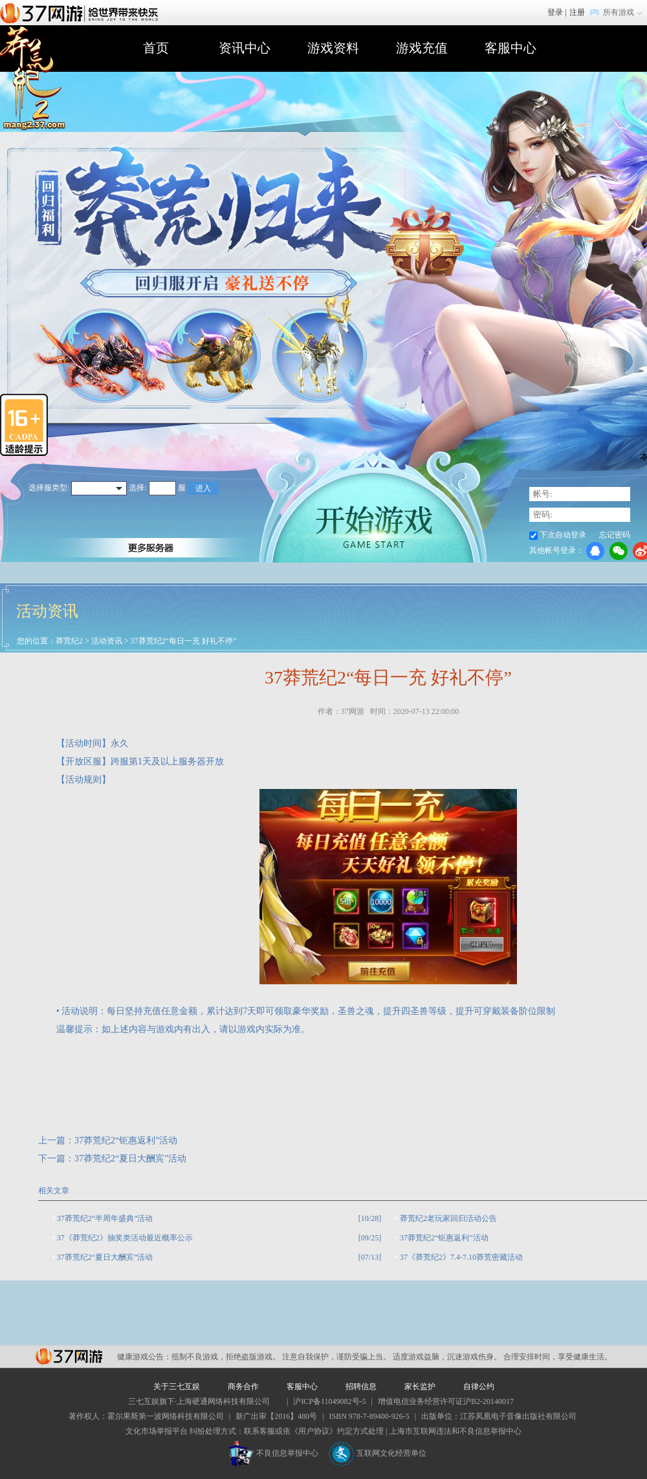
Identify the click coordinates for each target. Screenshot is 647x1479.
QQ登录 (595, 551)
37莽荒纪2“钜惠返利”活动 (125, 1140)
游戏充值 (422, 48)
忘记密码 (614, 534)
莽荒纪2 (69, 640)
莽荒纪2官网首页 (32, 79)
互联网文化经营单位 (377, 1453)
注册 (577, 12)
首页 (156, 48)
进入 (203, 488)
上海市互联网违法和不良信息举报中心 (455, 1431)
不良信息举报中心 (273, 1453)
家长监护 (419, 1386)
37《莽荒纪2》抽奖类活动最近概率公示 (125, 1237)
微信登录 (618, 551)
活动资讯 (106, 640)
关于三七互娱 (176, 1386)
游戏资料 (333, 48)
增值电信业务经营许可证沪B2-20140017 (446, 1401)
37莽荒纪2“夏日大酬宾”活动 (130, 1158)
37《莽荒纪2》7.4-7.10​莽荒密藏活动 (461, 1257)
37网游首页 (82, 12)
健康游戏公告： (144, 1356)
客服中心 (510, 48)
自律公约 (478, 1386)
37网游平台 (69, 1356)
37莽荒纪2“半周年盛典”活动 (105, 1218)
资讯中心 (244, 48)
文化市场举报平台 (157, 1431)
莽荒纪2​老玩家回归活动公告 (448, 1218)
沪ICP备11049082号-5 (329, 1401)
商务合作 (243, 1386)
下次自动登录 (563, 534)
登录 (555, 12)
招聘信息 (361, 1386)
